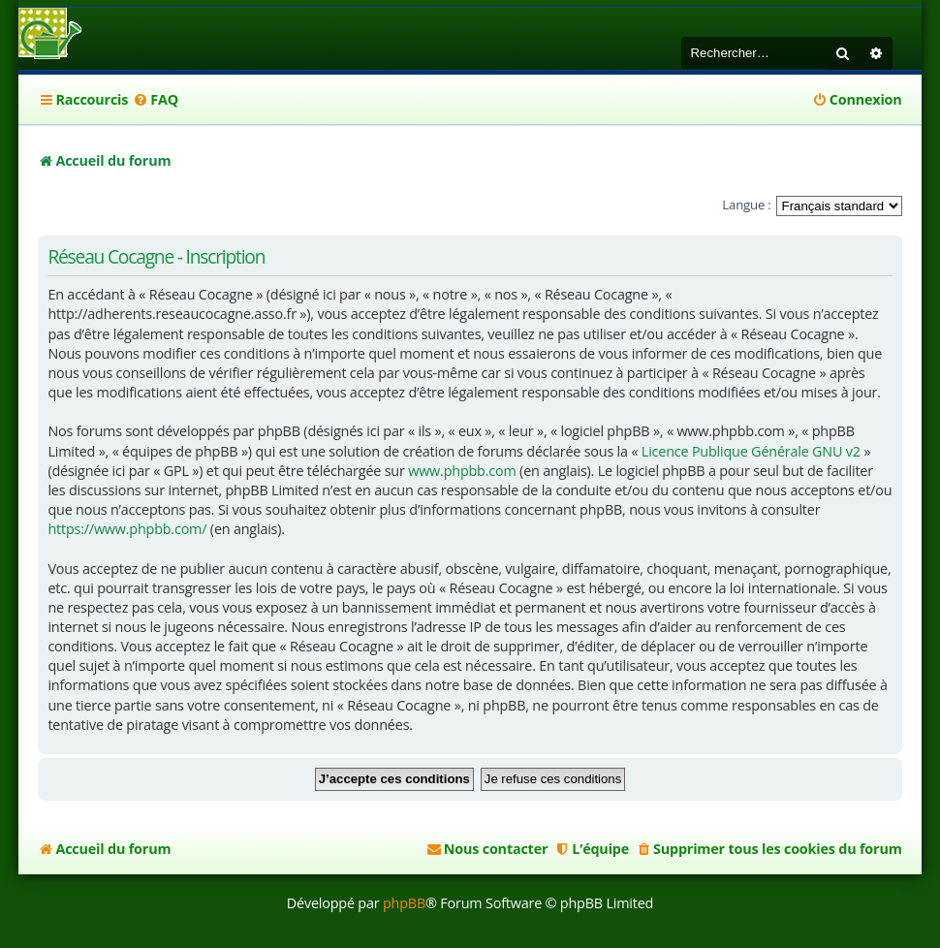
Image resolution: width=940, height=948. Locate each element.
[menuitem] (155, 99)
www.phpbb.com (462, 470)
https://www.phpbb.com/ (126, 529)
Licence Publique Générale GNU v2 (751, 451)
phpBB (404, 903)
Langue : (746, 204)
